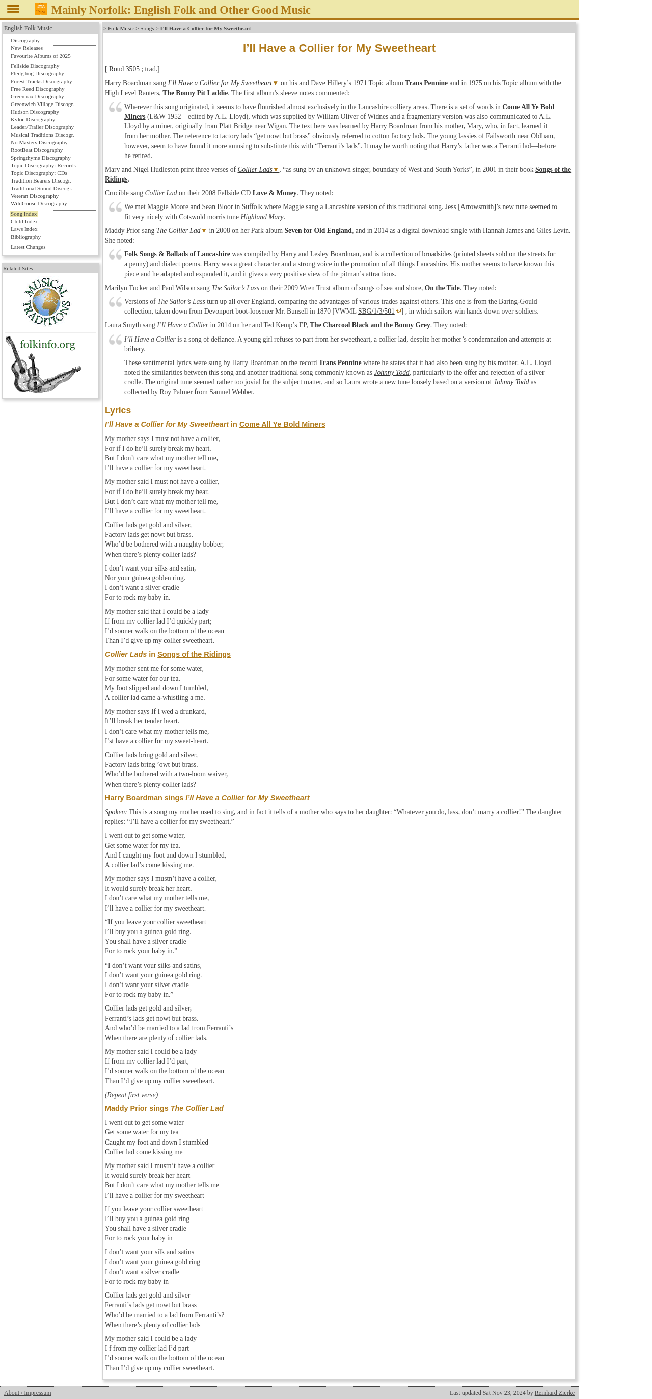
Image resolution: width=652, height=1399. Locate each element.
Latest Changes (28, 247)
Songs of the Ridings (194, 654)
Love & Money (275, 193)
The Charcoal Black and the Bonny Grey (370, 325)
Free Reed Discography (38, 89)
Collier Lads (254, 169)
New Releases (27, 48)
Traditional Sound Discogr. (41, 188)
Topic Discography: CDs (39, 173)
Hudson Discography (35, 112)
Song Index (24, 214)
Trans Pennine (426, 83)
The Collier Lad (178, 231)
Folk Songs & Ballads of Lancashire (177, 254)
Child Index (24, 221)
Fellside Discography (35, 66)
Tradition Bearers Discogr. (41, 180)
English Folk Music (28, 28)
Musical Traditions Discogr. (42, 135)
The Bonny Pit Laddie (195, 93)
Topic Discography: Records (43, 165)
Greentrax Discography (37, 96)
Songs (147, 28)
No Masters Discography (39, 142)
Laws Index (24, 229)
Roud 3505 (124, 69)
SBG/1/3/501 (376, 311)
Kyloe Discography (33, 119)
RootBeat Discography (37, 150)
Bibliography (26, 237)
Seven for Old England (318, 231)
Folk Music (121, 28)
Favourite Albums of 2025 (41, 56)
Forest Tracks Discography (41, 81)
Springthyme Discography (41, 157)
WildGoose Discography (39, 203)
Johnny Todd (391, 372)
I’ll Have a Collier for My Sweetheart (220, 83)
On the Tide (442, 288)
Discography (25, 40)
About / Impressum (27, 1392)
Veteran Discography (35, 196)
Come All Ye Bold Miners (282, 424)
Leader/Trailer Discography (42, 127)
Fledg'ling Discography (37, 73)
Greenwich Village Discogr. (42, 104)
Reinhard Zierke (555, 1392)
